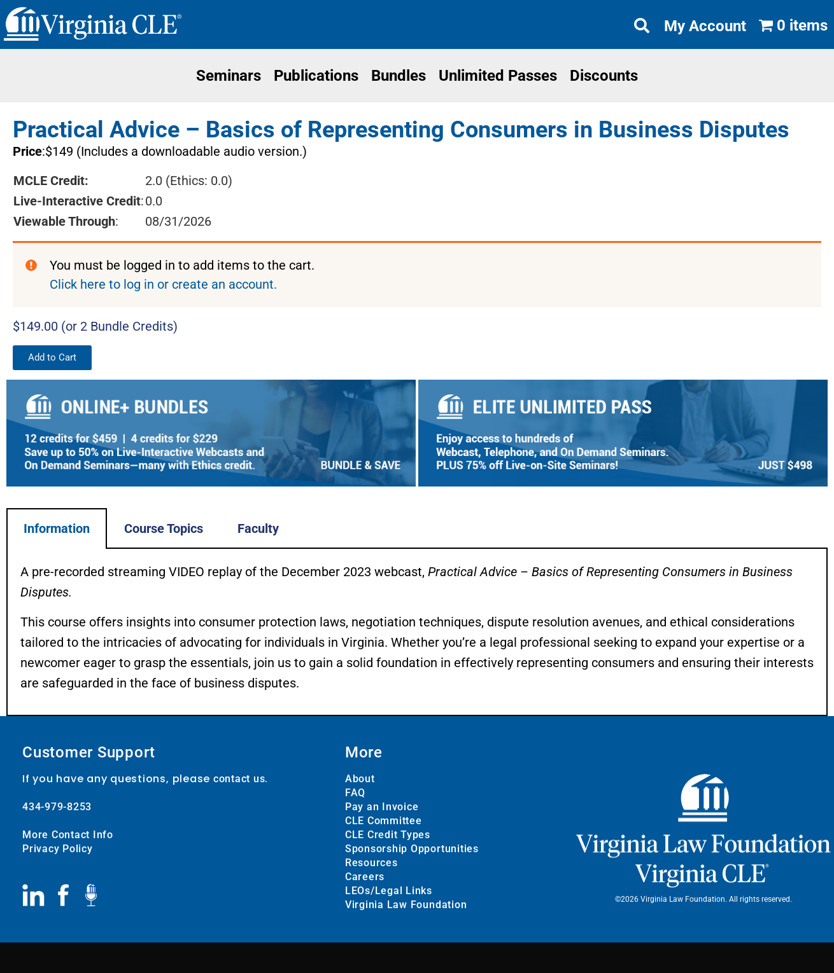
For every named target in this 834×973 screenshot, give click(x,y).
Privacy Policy (57, 848)
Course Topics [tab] (163, 527)
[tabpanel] (417, 631)
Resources (371, 862)
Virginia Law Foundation (406, 904)
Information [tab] (57, 527)
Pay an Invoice (382, 806)
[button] (52, 357)
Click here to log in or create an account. (163, 284)
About (360, 778)
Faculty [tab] (258, 527)
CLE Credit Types (387, 834)
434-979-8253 (57, 806)
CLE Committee (383, 820)
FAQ (355, 792)
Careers (365, 876)
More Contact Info (67, 834)
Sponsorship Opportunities (412, 848)
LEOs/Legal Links (388, 890)
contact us (239, 778)
